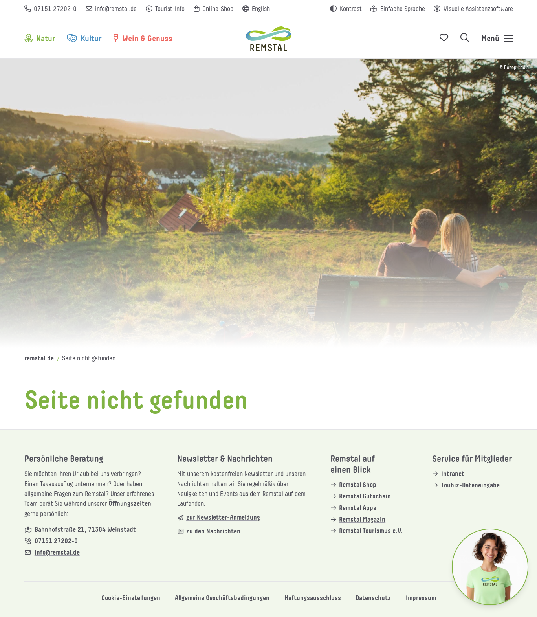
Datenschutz (373, 598)
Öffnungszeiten (129, 504)
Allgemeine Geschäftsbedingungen (222, 598)
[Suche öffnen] (464, 39)
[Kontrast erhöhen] (346, 9)
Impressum (421, 598)
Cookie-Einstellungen (130, 598)
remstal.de (39, 358)
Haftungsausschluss (312, 598)
